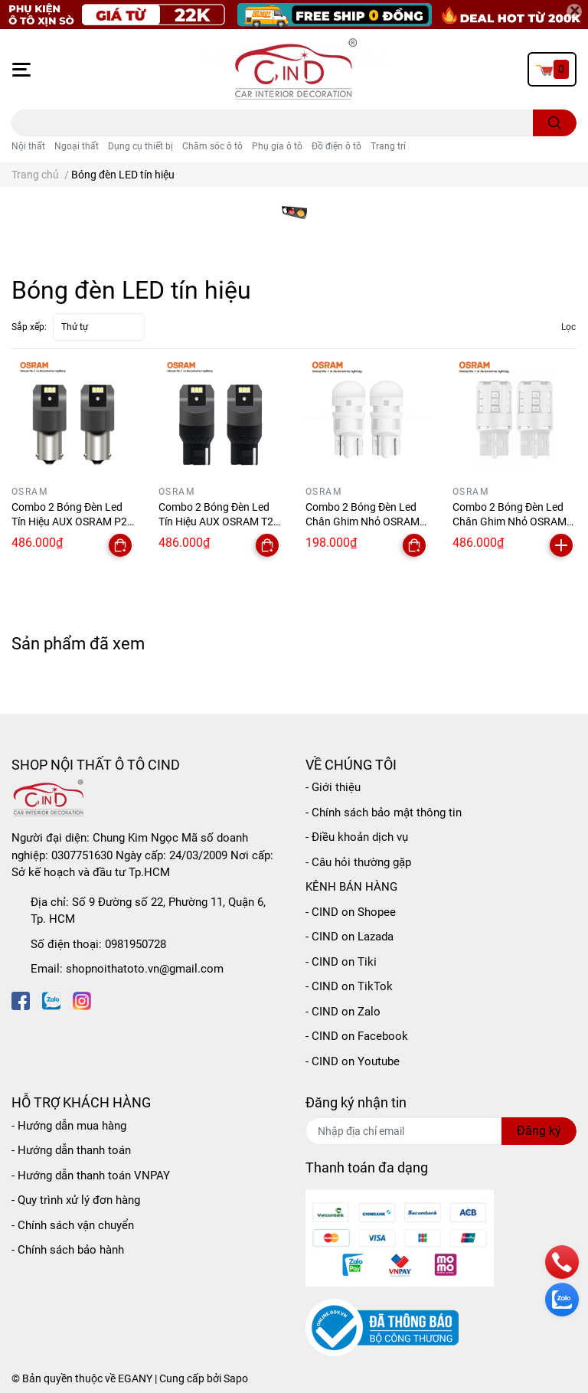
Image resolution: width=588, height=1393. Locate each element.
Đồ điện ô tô (336, 146)
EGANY (135, 1378)
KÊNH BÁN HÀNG (351, 887)
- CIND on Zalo (343, 1012)
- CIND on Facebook (356, 1036)
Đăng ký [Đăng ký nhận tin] (539, 1130)
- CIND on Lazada (349, 936)
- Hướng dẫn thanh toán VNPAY (90, 1175)
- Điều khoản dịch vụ (356, 837)
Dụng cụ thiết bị (140, 146)
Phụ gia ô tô (277, 146)
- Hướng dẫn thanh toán (71, 1150)
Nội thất (28, 146)
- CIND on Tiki (341, 962)
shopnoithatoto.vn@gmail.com (145, 969)
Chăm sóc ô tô (212, 146)
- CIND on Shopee (350, 912)
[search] (555, 123)
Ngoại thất (76, 146)
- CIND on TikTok (349, 986)
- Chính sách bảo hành (67, 1250)
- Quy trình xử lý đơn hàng (75, 1200)
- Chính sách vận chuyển (72, 1225)
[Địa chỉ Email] (441, 1131)
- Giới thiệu (333, 787)
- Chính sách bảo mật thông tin (383, 812)
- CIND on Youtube (352, 1061)
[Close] (574, 11)
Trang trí (388, 146)
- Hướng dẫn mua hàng (68, 1126)
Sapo (236, 1378)
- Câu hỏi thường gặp (358, 862)
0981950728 (135, 944)
